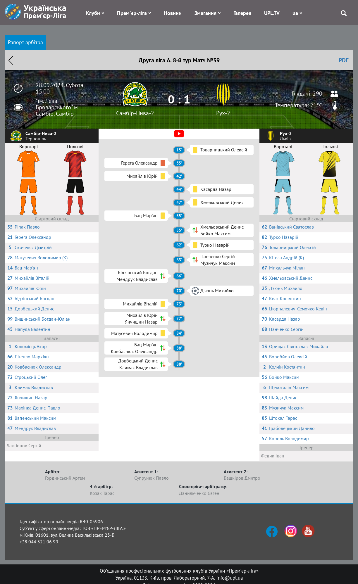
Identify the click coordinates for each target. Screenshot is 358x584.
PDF (344, 60)
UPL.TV (272, 13)
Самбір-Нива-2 (135, 113)
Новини (173, 13)
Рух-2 (223, 113)
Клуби (93, 13)
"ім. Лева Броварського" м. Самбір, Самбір (57, 107)
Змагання (205, 13)
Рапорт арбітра (25, 42)
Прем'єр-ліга (132, 13)
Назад (10, 60)
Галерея (242, 13)
